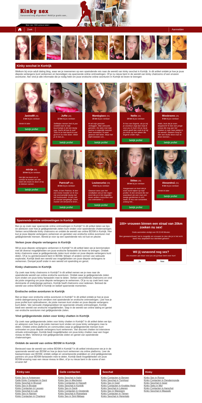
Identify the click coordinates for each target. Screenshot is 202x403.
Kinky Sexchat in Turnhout (115, 380)
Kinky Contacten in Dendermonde (161, 380)
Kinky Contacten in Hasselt (72, 383)
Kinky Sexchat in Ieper (155, 383)
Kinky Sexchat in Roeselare (72, 393)
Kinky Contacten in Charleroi (30, 396)
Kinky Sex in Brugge (26, 385)
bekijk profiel (31, 129)
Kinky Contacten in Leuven (29, 388)
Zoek (30, 29)
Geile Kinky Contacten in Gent (31, 380)
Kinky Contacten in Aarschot (158, 388)
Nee (162, 261)
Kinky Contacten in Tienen (115, 393)
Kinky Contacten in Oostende (73, 391)
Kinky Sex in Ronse (154, 377)
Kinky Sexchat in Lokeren (114, 388)
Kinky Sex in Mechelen (70, 380)
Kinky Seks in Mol (153, 385)
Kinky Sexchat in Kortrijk (71, 385)
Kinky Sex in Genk (68, 388)
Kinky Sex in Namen (26, 393)
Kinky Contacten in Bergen (115, 377)
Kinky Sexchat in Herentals (115, 396)
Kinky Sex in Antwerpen (27, 377)
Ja (139, 261)
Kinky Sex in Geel (110, 383)
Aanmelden (178, 29)
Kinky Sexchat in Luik (26, 391)
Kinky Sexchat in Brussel (28, 383)
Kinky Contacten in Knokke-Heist (118, 385)
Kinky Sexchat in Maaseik (157, 391)
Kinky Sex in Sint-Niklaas (71, 396)
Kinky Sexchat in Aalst (69, 377)
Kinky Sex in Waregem (113, 391)
